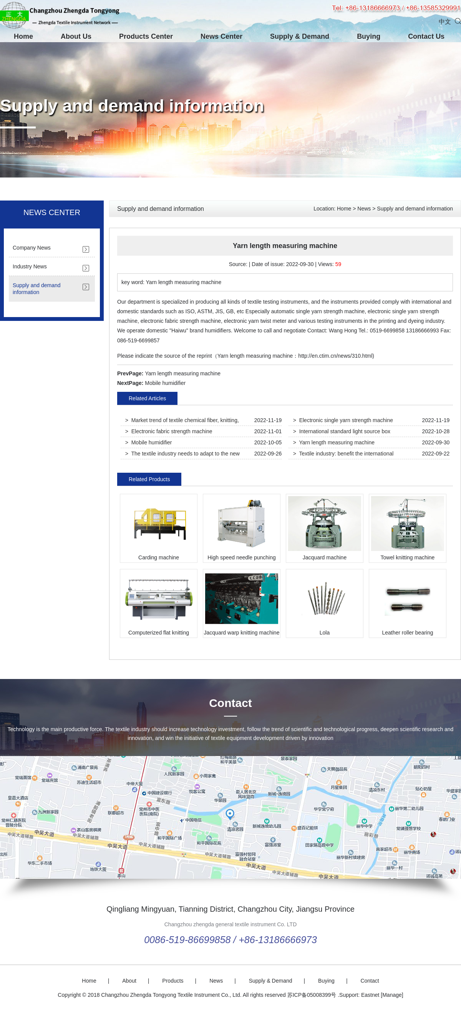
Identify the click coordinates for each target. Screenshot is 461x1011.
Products (172, 981)
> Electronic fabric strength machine (168, 431)
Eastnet (370, 995)
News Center (221, 36)
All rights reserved (264, 995)
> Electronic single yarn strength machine (343, 420)
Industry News (30, 266)
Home (23, 36)
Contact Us (426, 36)
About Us (76, 36)
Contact (230, 703)
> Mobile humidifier (148, 442)
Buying (368, 36)
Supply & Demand (299, 36)
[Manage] (392, 995)
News (364, 208)
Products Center (146, 36)
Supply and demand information (132, 105)
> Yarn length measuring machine (334, 442)
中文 (445, 21)
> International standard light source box (341, 431)
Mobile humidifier (165, 383)
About (129, 981)
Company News (32, 248)
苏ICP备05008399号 (312, 995)
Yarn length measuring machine (183, 373)
